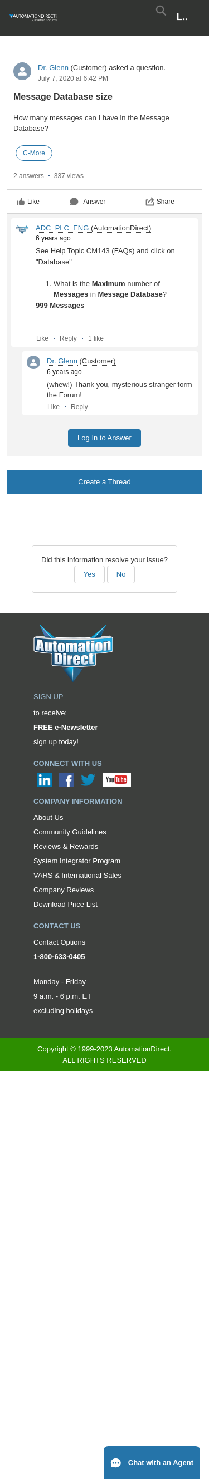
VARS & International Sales (77, 875)
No (121, 574)
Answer (87, 201)
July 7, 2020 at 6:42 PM (73, 78)
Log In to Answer (104, 438)
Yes (89, 574)
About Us (48, 817)
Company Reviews (63, 890)
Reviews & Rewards (65, 846)
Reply (68, 338)
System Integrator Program (76, 861)
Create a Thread (104, 482)
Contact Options (59, 942)
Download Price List (65, 904)
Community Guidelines (69, 832)
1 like (96, 338)
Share (159, 201)
